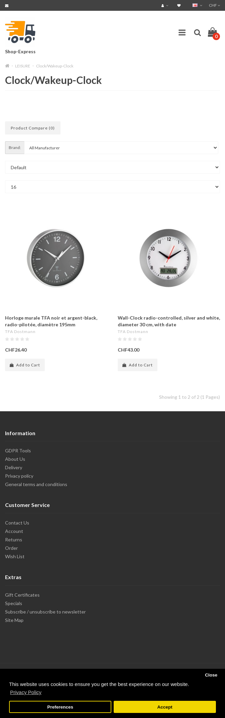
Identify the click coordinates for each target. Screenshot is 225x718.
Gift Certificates (22, 595)
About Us (15, 459)
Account (14, 531)
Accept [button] (164, 707)
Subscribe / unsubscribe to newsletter (45, 612)
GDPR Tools (18, 450)
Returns (13, 539)
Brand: (15, 147)
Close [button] (211, 675)
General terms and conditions (36, 484)
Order (11, 548)
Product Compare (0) (33, 127)
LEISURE (22, 65)
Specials (13, 603)
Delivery (13, 467)
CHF (214, 5)
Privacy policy (19, 476)
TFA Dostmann (20, 331)
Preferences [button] (60, 707)
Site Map (14, 620)
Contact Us (17, 523)
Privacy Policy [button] (25, 692)
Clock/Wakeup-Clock (54, 65)
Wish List (15, 556)
